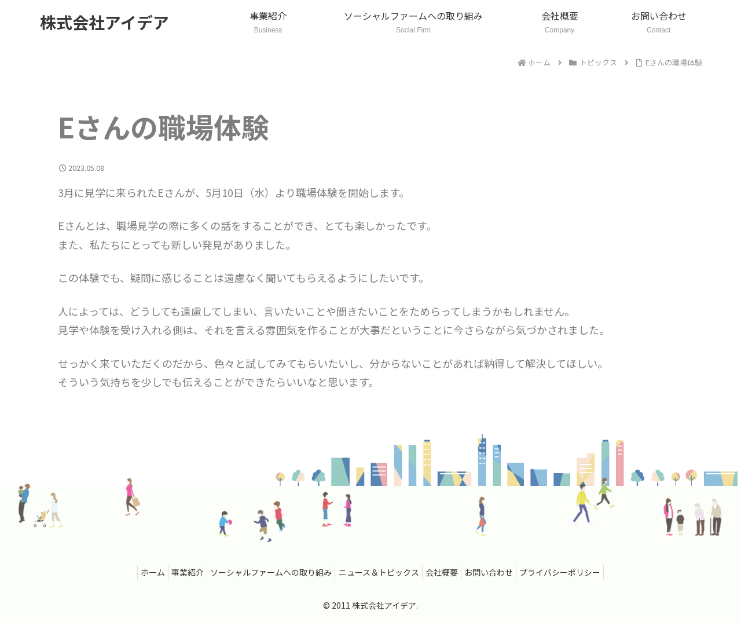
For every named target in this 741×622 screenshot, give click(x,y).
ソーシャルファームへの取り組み (266, 572)
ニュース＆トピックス (379, 572)
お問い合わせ (500, 572)
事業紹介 (176, 572)
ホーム (136, 572)
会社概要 (447, 572)
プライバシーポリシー (577, 572)
